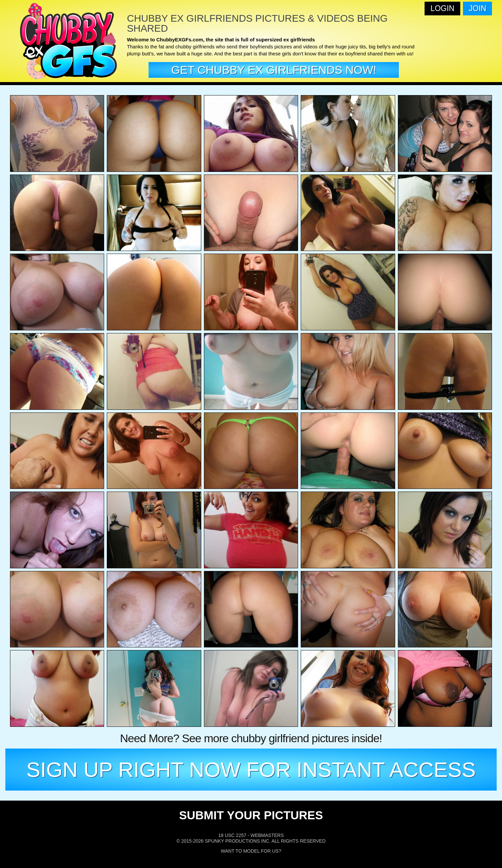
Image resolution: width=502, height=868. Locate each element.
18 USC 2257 (232, 835)
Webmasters (267, 835)
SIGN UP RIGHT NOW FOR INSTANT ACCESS (251, 769)
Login (443, 8)
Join (477, 8)
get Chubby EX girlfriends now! (273, 69)
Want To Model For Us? (251, 851)
